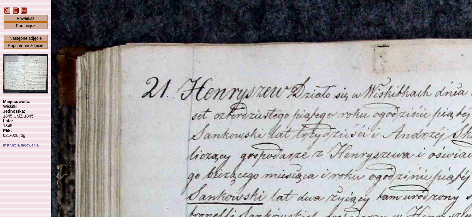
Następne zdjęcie (25, 38)
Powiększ (25, 18)
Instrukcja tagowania (21, 145)
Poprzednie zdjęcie (25, 45)
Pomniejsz (26, 25)
